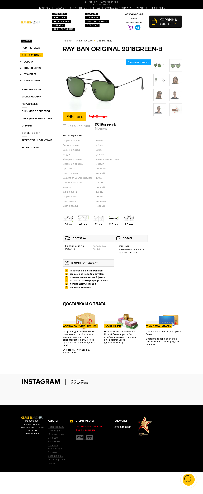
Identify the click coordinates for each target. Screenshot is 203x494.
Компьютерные (97, 21)
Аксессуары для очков (37, 140)
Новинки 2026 (56, 449)
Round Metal (32, 68)
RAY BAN (92, 14)
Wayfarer (30, 74)
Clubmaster (32, 80)
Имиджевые (30, 103)
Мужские (93, 18)
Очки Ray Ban (55, 452)
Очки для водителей (36, 111)
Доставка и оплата (118, 8)
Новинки (59, 14)
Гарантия (142, 8)
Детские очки (31, 132)
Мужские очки (31, 96)
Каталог (60, 8)
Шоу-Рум (45, 8)
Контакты (159, 8)
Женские (59, 18)
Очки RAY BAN (30, 55)
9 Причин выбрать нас (85, 8)
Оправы (59, 25)
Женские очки (31, 89)
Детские (92, 25)
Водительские (63, 29)
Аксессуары (61, 21)
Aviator (29, 61)
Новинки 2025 (31, 47)
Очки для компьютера (37, 118)
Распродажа (30, 147)
